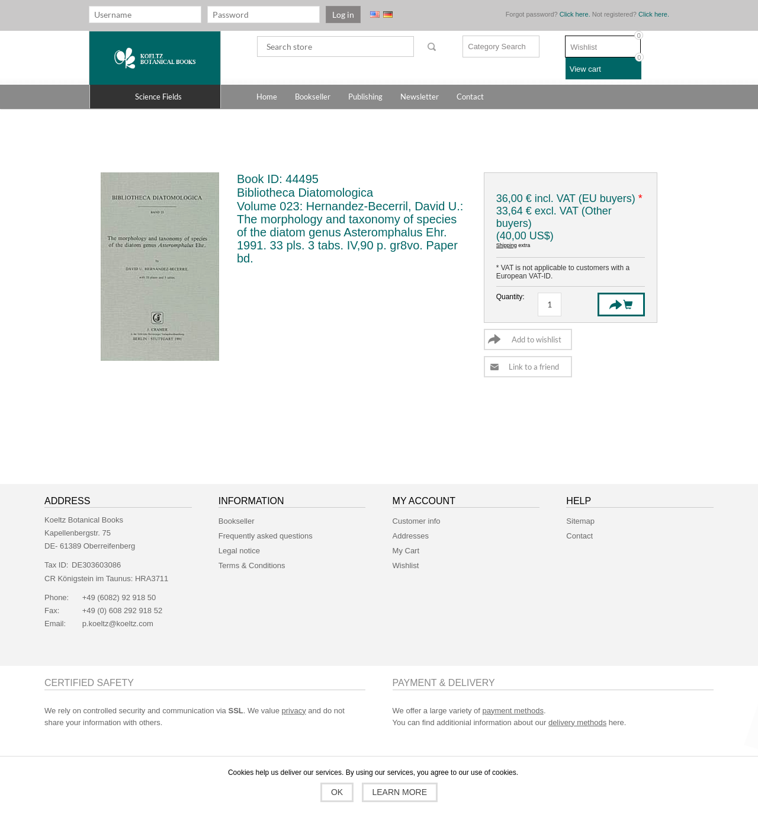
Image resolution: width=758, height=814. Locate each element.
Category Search (497, 46)
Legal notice (239, 550)
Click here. (575, 14)
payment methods (513, 710)
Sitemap (580, 521)
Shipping (506, 245)
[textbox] (335, 46)
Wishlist (406, 565)
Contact (579, 535)
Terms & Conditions (252, 565)
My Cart (406, 550)
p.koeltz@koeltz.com (117, 623)
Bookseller (237, 521)
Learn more (400, 792)
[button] (155, 96)
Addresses (411, 535)
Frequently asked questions (266, 535)
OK (337, 792)
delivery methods (577, 722)
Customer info (417, 521)
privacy (294, 710)
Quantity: (508, 297)
